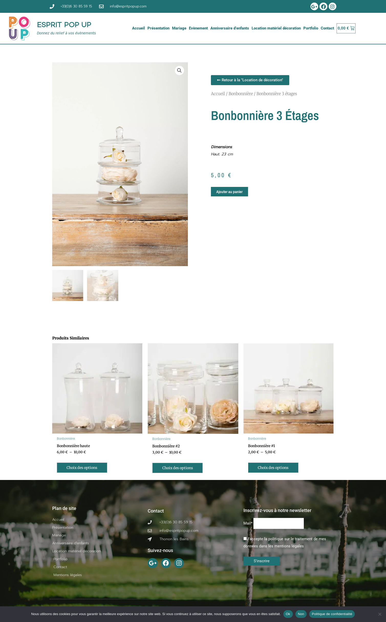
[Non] (379, 614)
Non (301, 614)
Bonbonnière (241, 93)
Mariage (179, 28)
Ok (288, 614)
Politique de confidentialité (332, 614)
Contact (327, 28)
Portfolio (310, 28)
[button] (179, 70)
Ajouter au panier (229, 191)
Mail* (247, 524)
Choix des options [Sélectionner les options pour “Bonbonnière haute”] (84, 468)
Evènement (198, 28)
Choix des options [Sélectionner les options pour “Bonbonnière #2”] (179, 468)
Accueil (138, 28)
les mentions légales (286, 547)
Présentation (158, 28)
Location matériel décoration (276, 28)
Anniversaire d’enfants (229, 28)
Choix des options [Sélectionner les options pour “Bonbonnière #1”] (275, 468)
